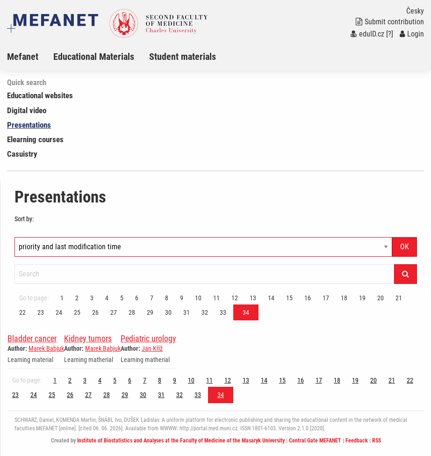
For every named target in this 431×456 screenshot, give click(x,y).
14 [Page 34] (271, 298)
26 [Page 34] (95, 312)
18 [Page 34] (344, 298)
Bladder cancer (32, 338)
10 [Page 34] (198, 298)
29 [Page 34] (150, 312)
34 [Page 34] (246, 312)
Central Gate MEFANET (315, 440)
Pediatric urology (148, 338)
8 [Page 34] (166, 298)
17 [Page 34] (326, 298)
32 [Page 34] (204, 312)
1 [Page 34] (62, 298)
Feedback (356, 440)
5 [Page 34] (121, 298)
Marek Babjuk (46, 348)
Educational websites (40, 95)
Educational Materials (93, 56)
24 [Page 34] (59, 312)
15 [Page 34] (289, 298)
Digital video (26, 110)
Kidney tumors (88, 338)
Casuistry (22, 154)
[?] (389, 33)
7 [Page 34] (151, 298)
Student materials (182, 56)
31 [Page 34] (186, 312)
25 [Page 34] (77, 312)
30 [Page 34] (168, 312)
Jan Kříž (152, 348)
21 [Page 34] (398, 298)
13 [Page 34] (253, 298)
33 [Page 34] (223, 312)
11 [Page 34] (216, 298)
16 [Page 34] (307, 298)
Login (412, 33)
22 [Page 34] (22, 312)
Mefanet (22, 56)
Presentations (29, 125)
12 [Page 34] (234, 298)
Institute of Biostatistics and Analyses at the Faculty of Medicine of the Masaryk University (181, 440)
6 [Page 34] (136, 298)
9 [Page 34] (181, 298)
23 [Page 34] (40, 312)
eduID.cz (367, 33)
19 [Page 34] (362, 298)
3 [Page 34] (91, 298)
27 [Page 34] (113, 312)
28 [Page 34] (132, 312)
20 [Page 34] (380, 298)
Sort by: (24, 219)
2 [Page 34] (77, 298)
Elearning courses (35, 139)
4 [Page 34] (106, 298)
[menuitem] (30, 56)
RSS (376, 440)
